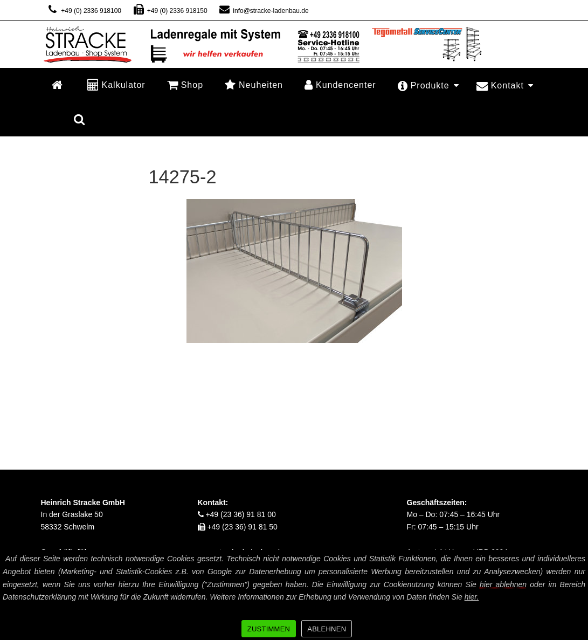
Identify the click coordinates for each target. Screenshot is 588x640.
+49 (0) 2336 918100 (84, 11)
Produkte (428, 85)
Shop (185, 85)
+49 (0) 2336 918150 (169, 11)
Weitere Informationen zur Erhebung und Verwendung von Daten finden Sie (344, 597)
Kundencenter (340, 85)
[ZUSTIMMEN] (574, 595)
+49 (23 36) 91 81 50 (238, 526)
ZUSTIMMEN (268, 629)
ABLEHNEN (326, 629)
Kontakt (505, 85)
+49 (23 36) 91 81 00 (237, 514)
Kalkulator (116, 85)
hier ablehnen (503, 584)
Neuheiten (254, 85)
